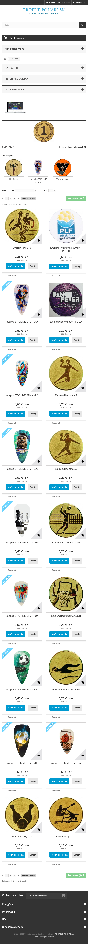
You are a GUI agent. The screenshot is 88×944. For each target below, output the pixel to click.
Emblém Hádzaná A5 (66, 469)
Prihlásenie (64, 2)
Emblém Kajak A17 (66, 836)
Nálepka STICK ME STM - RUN (22, 616)
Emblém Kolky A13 (22, 836)
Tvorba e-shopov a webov (44, 936)
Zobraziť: (44, 190)
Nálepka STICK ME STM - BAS (66, 763)
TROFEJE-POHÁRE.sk (64, 934)
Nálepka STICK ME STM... (38, 180)
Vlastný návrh (62, 179)
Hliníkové (13, 179)
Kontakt (50, 2)
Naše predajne (14, 89)
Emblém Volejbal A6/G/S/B (66, 542)
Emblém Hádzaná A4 (66, 395)
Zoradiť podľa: (8, 190)
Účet (4, 919)
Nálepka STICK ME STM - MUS (22, 395)
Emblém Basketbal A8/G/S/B (66, 616)
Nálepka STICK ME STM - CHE (22, 542)
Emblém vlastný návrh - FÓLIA (66, 322)
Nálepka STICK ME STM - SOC (22, 689)
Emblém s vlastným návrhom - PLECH (66, 249)
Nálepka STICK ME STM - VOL (22, 763)
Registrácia (79, 2)
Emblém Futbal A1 (22, 248)
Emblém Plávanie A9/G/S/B (66, 689)
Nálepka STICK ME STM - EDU (22, 469)
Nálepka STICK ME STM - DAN (22, 322)
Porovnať (12, 275)
